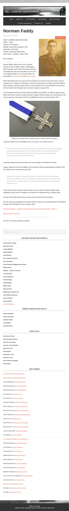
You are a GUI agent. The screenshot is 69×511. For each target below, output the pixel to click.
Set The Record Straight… (11, 360)
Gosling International (30, 508)
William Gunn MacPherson (11, 292)
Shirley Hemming (8, 316)
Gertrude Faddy (18, 76)
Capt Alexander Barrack (10, 339)
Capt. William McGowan (10, 295)
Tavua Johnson (20, 467)
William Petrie (7, 267)
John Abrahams (8, 261)
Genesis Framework (41, 508)
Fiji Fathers (14, 35)
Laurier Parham (7, 298)
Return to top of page (34, 506)
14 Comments (60, 37)
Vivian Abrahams (8, 276)
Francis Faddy (30, 76)
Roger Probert (7, 289)
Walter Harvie (7, 286)
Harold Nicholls (7, 252)
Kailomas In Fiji (7, 357)
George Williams (8, 249)
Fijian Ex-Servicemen (9, 342)
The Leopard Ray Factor (10, 258)
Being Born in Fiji (8, 354)
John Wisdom (7, 255)
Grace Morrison (7, 326)
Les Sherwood (7, 273)
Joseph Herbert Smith (9, 243)
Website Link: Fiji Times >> (11, 213)
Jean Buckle (7, 323)
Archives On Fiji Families (10, 345)
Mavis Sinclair (7, 484)
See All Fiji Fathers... (9, 304)
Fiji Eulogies (7, 363)
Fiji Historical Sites (8, 336)
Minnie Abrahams (8, 313)
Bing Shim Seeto (8, 246)
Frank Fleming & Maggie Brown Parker (14, 264)
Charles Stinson (17, 435)
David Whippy (7, 283)
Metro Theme (50, 508)
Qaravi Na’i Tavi (8, 348)
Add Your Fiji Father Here (20, 406)
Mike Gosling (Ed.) (8, 378)
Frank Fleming (7, 279)
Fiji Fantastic (7, 351)
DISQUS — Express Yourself (11, 270)
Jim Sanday (6, 439)
